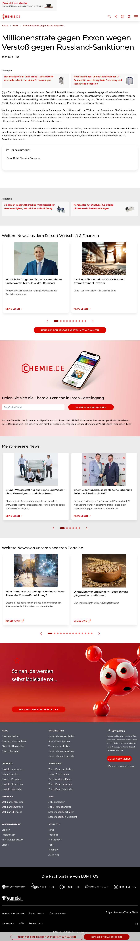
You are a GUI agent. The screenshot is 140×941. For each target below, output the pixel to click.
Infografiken (8, 834)
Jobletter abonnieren (59, 806)
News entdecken (10, 736)
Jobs (51, 844)
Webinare (53, 849)
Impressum (8, 923)
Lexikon (6, 829)
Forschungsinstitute (12, 839)
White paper (54, 839)
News (51, 829)
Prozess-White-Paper (59, 779)
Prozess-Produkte (11, 779)
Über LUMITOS (36, 913)
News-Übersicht (10, 751)
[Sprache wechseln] (122, 16)
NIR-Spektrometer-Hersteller (38, 709)
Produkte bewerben (12, 784)
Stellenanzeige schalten (61, 811)
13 (88, 633)
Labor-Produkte (10, 773)
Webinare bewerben (12, 806)
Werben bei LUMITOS (13, 913)
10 (85, 321)
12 (85, 633)
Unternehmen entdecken (61, 736)
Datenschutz (36, 923)
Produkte (53, 834)
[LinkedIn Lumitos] (136, 923)
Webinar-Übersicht (12, 811)
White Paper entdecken (60, 769)
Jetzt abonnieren (119, 758)
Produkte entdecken (12, 769)
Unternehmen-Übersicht (61, 756)
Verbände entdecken (59, 746)
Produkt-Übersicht (12, 788)
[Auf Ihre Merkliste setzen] (129, 17)
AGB (21, 923)
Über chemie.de (57, 913)
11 (82, 633)
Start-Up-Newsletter (13, 746)
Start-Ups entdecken (59, 741)
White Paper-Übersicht (60, 788)
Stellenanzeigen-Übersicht (62, 816)
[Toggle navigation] (136, 17)
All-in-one (53, 854)
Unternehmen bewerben (61, 751)
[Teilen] (116, 16)
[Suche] (109, 16)
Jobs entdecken (56, 801)
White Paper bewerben (60, 784)
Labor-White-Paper (58, 773)
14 (91, 633)
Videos (5, 844)
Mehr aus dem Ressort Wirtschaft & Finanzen (70, 330)
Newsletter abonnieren (91, 407)
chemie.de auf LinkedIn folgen (121, 766)
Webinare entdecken (12, 801)
